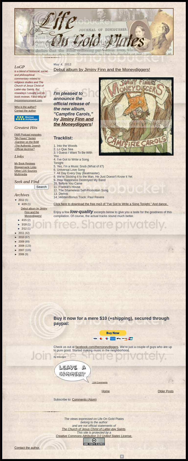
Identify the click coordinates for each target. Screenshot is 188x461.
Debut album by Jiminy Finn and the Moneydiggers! (34, 212)
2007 (21, 250)
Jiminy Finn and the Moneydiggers (74, 122)
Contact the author (25, 110)
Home (106, 391)
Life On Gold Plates (111, 419)
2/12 (24, 228)
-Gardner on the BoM (26, 141)
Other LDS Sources (25, 170)
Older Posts (166, 391)
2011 (21, 232)
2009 (21, 241)
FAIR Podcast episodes (27, 134)
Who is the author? (25, 106)
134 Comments (80, 382)
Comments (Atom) (84, 399)
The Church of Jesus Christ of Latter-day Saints (93, 429)
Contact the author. (27, 447)
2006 (21, 254)
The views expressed (78, 419)
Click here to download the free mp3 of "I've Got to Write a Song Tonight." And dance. (111, 204)
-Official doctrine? (24, 149)
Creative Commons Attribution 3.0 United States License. (94, 436)
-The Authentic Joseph (27, 145)
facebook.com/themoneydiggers (96, 347)
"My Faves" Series (25, 138)
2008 (21, 245)
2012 (21, 199)
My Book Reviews (24, 163)
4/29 (24, 204)
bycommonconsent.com (28, 100)
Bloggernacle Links (25, 167)
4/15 (24, 220)
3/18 (24, 224)
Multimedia (20, 174)
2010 (21, 237)
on (96, 419)
